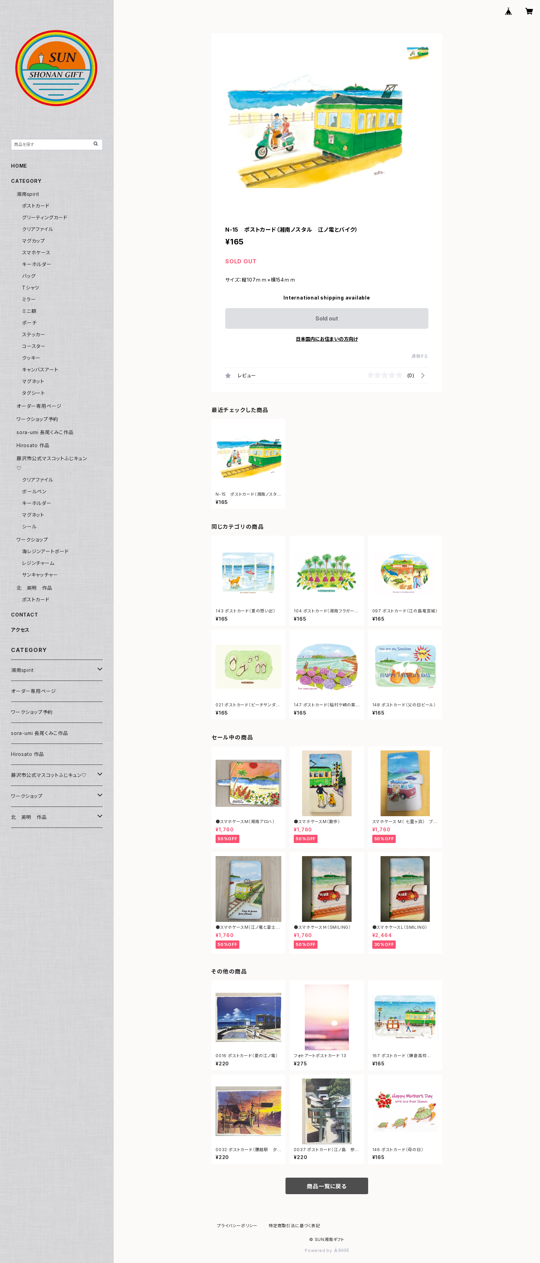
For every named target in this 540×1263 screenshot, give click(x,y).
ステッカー (33, 334)
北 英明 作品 (34, 588)
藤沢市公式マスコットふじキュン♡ (49, 775)
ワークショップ (32, 540)
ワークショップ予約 (37, 419)
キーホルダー (37, 264)
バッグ (28, 276)
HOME (19, 166)
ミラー (29, 299)
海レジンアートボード (45, 551)
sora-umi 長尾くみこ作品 (45, 432)
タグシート (33, 393)
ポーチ (29, 323)
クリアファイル (37, 229)
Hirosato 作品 (33, 445)
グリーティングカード (45, 217)
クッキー (31, 358)
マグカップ (33, 241)
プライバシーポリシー (237, 1225)
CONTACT (24, 615)
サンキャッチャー (40, 575)
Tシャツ (30, 288)
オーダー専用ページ (39, 406)
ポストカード (36, 206)
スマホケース (36, 252)
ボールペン (34, 491)
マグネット (33, 381)
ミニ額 (29, 311)
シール (29, 526)
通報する (420, 356)
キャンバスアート (40, 369)
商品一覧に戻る (327, 1186)
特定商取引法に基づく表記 (294, 1225)
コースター (34, 346)
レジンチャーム (38, 563)
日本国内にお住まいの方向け (327, 339)
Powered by (327, 1250)
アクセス (20, 630)
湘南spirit (28, 194)
